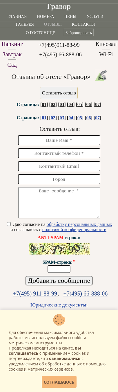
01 (44, 104)
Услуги (95, 16)
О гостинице (40, 32)
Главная (17, 16)
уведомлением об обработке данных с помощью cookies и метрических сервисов (57, 366)
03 (61, 104)
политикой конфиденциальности (74, 234)
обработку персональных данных (79, 229)
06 (88, 104)
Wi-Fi (106, 54)
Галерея (25, 24)
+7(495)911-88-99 (59, 45)
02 (53, 104)
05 (79, 104)
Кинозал (106, 44)
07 (97, 104)
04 (70, 104)
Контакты (83, 24)
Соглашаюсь (59, 382)
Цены (70, 16)
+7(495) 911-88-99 (35, 299)
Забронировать (79, 32)
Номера (45, 16)
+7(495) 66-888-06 (60, 54)
